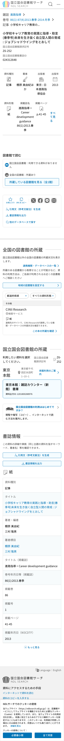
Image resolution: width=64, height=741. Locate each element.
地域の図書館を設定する (39, 285)
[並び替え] (17, 295)
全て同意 (48, 735)
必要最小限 (17, 735)
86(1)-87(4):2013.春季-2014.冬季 (30, 20)
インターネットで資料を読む (18, 693)
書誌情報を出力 (16, 215)
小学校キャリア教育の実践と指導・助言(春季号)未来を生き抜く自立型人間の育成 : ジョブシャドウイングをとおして (31, 507)
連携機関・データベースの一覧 (41, 266)
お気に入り (10, 200)
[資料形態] (43, 295)
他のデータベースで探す (21, 222)
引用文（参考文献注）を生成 (23, 209)
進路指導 (15, 14)
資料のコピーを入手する (16, 698)
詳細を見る (16, 725)
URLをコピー (21, 200)
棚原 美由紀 (12, 546)
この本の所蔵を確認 (45, 331)
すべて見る (52, 117)
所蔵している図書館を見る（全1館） (32, 182)
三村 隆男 (11, 551)
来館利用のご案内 (49, 372)
